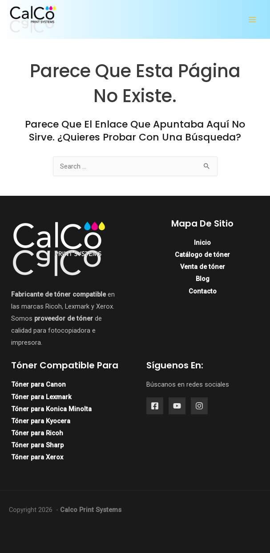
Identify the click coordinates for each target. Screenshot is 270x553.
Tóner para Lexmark (41, 397)
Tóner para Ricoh (37, 433)
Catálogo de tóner (202, 255)
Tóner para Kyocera (40, 421)
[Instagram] (199, 405)
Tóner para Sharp (37, 445)
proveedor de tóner (63, 318)
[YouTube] (177, 405)
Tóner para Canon (38, 384)
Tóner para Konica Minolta (51, 409)
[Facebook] (154, 405)
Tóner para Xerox (37, 457)
